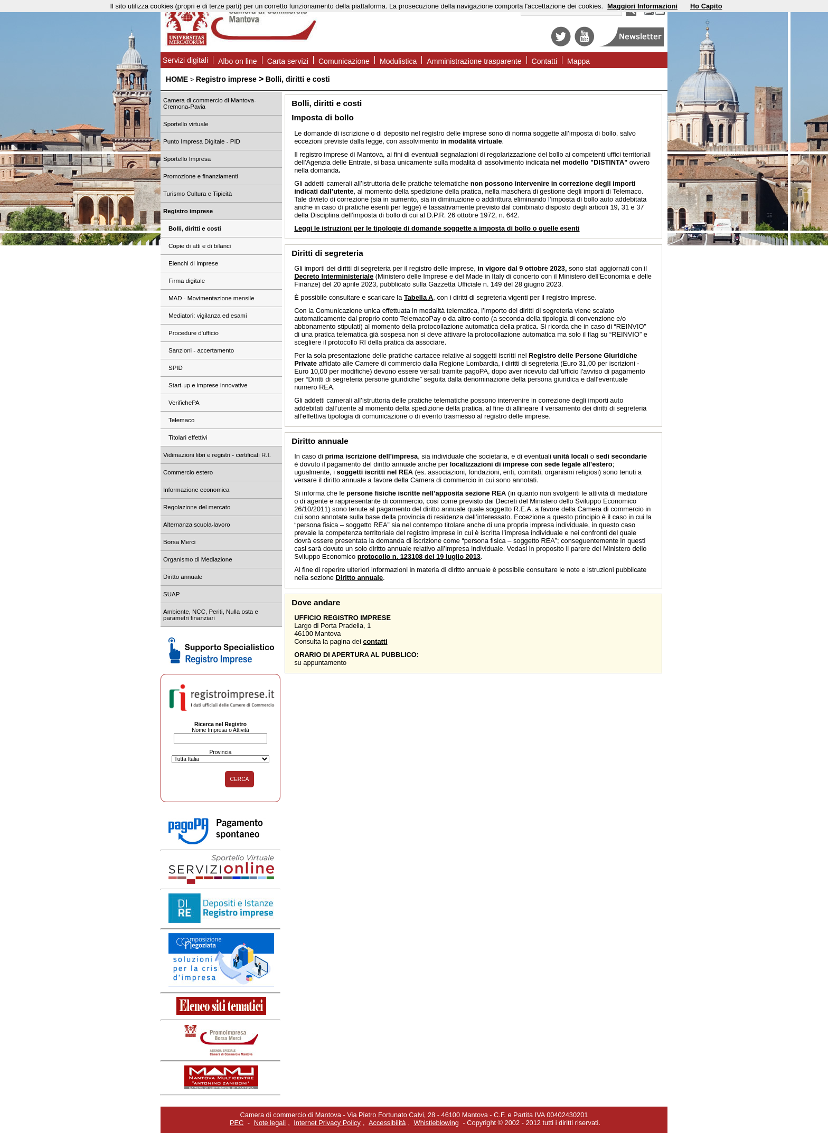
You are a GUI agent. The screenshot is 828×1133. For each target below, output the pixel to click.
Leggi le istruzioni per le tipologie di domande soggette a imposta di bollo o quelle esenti (436, 228)
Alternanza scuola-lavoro (196, 524)
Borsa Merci (179, 542)
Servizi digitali (185, 60)
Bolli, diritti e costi (298, 79)
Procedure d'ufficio (193, 333)
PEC (236, 1123)
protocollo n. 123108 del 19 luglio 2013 (419, 556)
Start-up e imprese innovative (208, 385)
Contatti (545, 61)
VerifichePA (184, 402)
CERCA (239, 779)
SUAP (171, 594)
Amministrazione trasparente (474, 61)
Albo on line (237, 61)
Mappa (578, 61)
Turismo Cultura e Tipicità (197, 194)
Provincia (220, 752)
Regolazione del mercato (196, 507)
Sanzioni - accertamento (201, 350)
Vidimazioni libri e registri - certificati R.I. (217, 455)
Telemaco (181, 420)
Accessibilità (387, 1123)
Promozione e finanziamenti (200, 176)
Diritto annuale (182, 577)
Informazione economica (196, 490)
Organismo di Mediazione (197, 559)
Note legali (270, 1123)
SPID (175, 368)
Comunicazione (344, 61)
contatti (375, 641)
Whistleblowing (436, 1123)
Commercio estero (188, 472)
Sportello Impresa (187, 159)
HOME (177, 79)
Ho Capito (706, 6)
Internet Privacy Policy (327, 1123)
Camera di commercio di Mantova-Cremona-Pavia (209, 103)
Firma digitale (186, 281)
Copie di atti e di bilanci (199, 246)
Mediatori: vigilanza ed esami (207, 315)
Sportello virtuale (186, 124)
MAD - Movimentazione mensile (211, 298)
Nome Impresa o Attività (220, 730)
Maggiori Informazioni (642, 6)
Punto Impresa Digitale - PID (201, 141)
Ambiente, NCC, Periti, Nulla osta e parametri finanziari (210, 614)
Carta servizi (287, 61)
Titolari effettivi (188, 437)
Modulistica (398, 61)
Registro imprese (226, 79)
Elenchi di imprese (193, 263)
